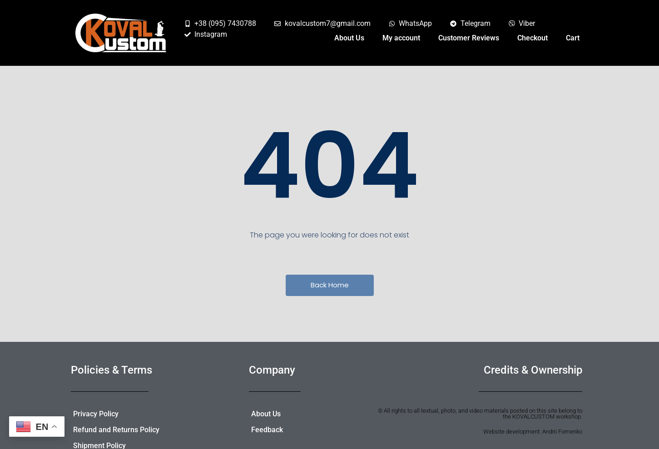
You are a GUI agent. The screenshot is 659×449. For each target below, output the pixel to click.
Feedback (267, 429)
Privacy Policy (96, 414)
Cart (573, 38)
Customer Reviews (468, 38)
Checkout (532, 38)
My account (401, 38)
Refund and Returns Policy (116, 429)
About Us (349, 38)
